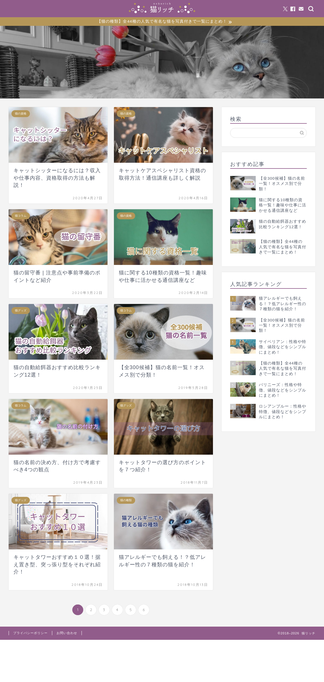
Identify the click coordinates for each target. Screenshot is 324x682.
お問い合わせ (67, 634)
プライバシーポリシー (30, 634)
